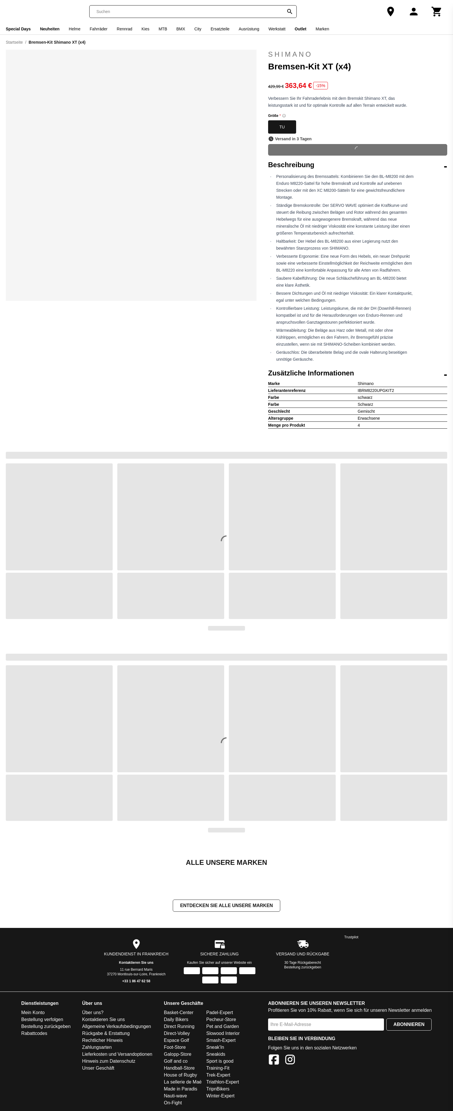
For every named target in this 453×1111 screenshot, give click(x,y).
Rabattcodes (34, 1033)
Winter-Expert (220, 1096)
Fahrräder (98, 29)
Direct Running (179, 1027)
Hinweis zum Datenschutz (108, 1061)
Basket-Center (178, 1013)
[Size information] (284, 116)
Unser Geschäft (98, 1068)
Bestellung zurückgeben (302, 968)
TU (282, 127)
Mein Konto (33, 1013)
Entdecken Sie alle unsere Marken (226, 906)
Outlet (300, 29)
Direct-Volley (177, 1033)
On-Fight (173, 1103)
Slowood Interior (223, 1033)
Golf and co (175, 1061)
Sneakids (215, 1054)
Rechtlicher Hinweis (102, 1040)
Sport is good (219, 1061)
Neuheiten (50, 29)
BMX (181, 29)
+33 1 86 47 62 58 (136, 982)
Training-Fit (217, 1068)
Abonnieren (409, 1024)
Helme (74, 29)
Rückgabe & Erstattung (106, 1033)
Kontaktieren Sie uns (136, 963)
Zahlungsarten (97, 1047)
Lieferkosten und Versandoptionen (117, 1054)
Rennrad (124, 29)
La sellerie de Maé (183, 1082)
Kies (145, 29)
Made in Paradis (180, 1089)
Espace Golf (176, 1040)
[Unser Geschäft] (390, 11)
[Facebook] (274, 1061)
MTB (163, 29)
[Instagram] (290, 1061)
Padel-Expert (219, 1013)
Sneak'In (215, 1047)
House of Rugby (180, 1075)
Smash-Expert (220, 1040)
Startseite (14, 42)
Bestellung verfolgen (42, 1020)
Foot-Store (175, 1047)
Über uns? (92, 1013)
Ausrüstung (249, 29)
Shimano (357, 54)
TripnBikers (217, 1089)
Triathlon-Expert (222, 1082)
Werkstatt (276, 29)
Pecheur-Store (221, 1020)
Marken (322, 29)
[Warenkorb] (437, 11)
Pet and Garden (222, 1027)
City (197, 29)
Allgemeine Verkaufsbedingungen (116, 1027)
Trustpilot (351, 938)
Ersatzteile (220, 29)
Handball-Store (179, 1068)
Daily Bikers (176, 1020)
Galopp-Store (177, 1054)
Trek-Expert (218, 1075)
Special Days (18, 29)
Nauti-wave (175, 1096)
